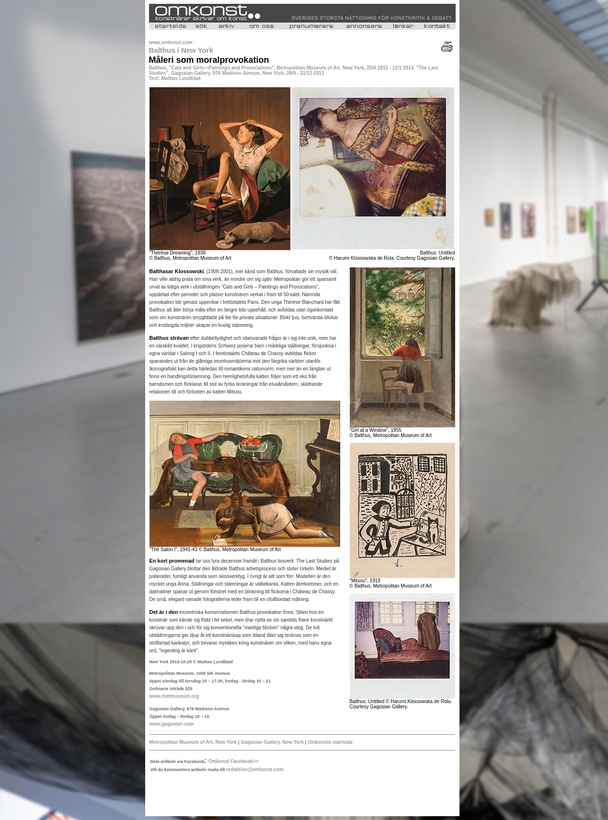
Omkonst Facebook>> (233, 761)
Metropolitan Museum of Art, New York (193, 742)
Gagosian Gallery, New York (272, 742)
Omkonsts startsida (329, 742)
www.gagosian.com (171, 724)
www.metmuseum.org (174, 696)
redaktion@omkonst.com (255, 769)
